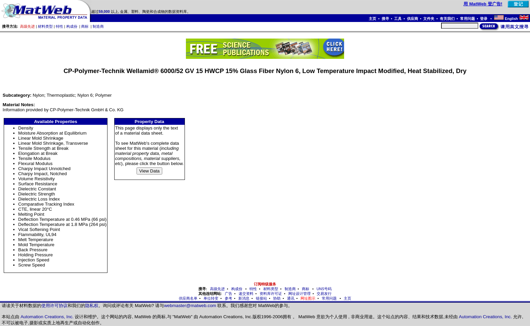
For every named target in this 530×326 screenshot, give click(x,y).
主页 (372, 19)
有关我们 (447, 19)
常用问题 (467, 19)
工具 (398, 19)
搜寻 (385, 19)
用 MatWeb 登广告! (482, 3)
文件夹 (428, 19)
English (511, 19)
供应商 (412, 19)
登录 (484, 19)
